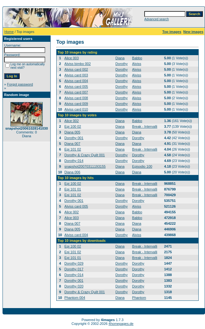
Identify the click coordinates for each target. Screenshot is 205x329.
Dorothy (121, 64)
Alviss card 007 (76, 92)
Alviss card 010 (76, 109)
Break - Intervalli (144, 126)
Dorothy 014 (74, 161)
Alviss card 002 (76, 69)
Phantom (139, 298)
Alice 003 (72, 58)
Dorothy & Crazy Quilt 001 (85, 155)
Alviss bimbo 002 (78, 64)
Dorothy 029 (74, 263)
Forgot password (20, 84)
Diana (120, 58)
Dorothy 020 (74, 286)
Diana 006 (72, 172)
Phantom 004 (75, 298)
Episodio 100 (142, 166)
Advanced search (156, 19)
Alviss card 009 (76, 104)
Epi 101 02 (73, 149)
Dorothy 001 (74, 138)
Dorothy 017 (74, 269)
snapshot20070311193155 (85, 166)
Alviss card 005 (76, 86)
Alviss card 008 (76, 98)
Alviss (136, 64)
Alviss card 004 (76, 81)
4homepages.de (121, 324)
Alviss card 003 (76, 75)
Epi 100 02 (73, 126)
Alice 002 (72, 121)
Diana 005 (72, 132)
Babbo (137, 58)
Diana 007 (72, 143)
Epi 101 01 (73, 189)
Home (9, 32)
